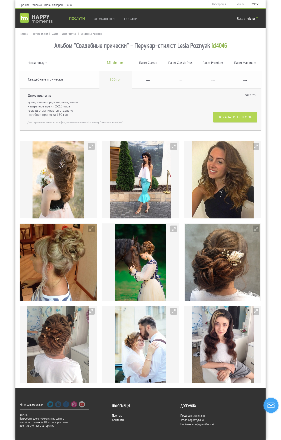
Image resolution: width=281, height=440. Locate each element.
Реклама (37, 5)
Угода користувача (192, 420)
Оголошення (104, 19)
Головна (24, 33)
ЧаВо (69, 5)
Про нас (25, 5)
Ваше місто (248, 18)
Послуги (77, 18)
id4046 (219, 46)
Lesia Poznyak (69, 33)
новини (131, 19)
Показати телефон (235, 117)
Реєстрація (219, 4)
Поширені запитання (193, 415)
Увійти (241, 4)
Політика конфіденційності (197, 424)
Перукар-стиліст (39, 33)
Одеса (55, 33)
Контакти (118, 420)
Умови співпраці (54, 5)
